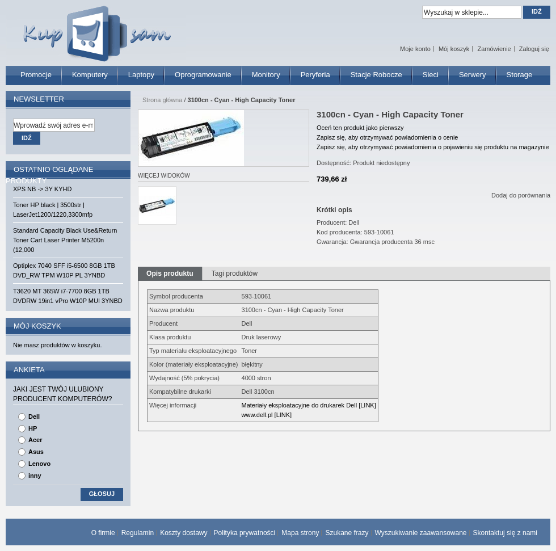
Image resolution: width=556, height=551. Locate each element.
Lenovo (39, 463)
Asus (36, 451)
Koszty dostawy (183, 533)
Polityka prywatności (245, 533)
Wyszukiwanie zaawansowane (421, 533)
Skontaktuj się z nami (505, 533)
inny (34, 475)
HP (32, 428)
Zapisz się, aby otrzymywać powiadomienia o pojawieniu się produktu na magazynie (433, 147)
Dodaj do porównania (520, 195)
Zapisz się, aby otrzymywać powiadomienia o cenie (387, 137)
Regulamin (137, 533)
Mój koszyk (454, 48)
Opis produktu (169, 273)
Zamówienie (494, 48)
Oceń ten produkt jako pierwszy (360, 127)
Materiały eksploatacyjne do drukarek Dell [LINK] (309, 405)
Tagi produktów (235, 273)
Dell (34, 416)
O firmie (103, 533)
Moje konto (415, 48)
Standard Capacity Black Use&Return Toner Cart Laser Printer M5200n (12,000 (65, 240)
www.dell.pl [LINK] (267, 414)
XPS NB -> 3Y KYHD (42, 189)
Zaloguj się (534, 48)
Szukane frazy (346, 533)
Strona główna (162, 99)
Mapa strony (300, 533)
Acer (35, 439)
